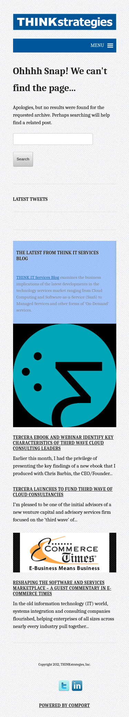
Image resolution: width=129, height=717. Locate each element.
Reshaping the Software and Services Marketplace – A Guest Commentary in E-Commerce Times (62, 588)
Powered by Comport (64, 705)
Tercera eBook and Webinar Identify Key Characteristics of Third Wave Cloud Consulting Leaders (63, 443)
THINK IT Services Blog (38, 277)
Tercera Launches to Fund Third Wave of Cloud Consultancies (63, 492)
